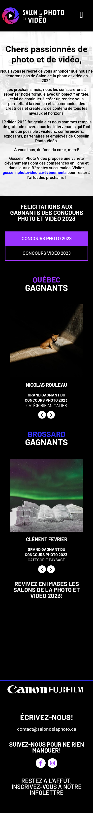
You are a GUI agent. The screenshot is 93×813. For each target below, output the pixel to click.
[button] (42, 415)
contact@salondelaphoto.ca (46, 729)
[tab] (46, 238)
